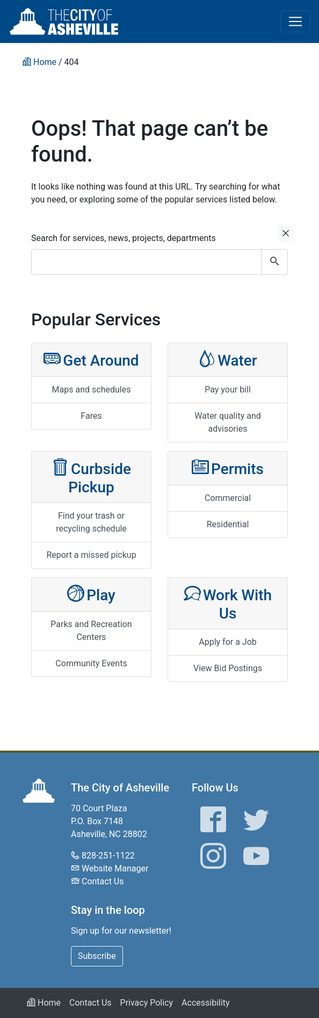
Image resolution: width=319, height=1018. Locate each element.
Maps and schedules (91, 389)
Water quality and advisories (227, 422)
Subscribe (97, 956)
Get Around (91, 359)
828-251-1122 (108, 855)
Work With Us (228, 603)
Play (91, 594)
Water (227, 359)
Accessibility (206, 1003)
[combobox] (159, 262)
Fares (91, 416)
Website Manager (115, 868)
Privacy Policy (146, 1003)
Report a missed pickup (91, 555)
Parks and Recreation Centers (91, 630)
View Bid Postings (227, 668)
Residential (228, 524)
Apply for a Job (228, 642)
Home (44, 1003)
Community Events (91, 663)
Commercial (228, 498)
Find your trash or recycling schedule (91, 522)
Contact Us (103, 881)
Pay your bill (228, 389)
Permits (228, 468)
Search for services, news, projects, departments (123, 238)
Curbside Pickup (91, 477)
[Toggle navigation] (295, 21)
